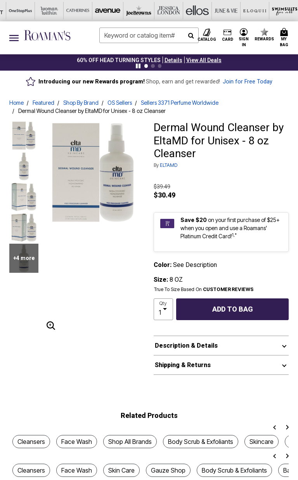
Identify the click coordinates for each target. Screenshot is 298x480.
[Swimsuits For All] (192, 10)
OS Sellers (119, 102)
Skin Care (121, 470)
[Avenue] (19, 10)
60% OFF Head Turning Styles (119, 60)
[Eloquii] (163, 10)
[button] (173, 60)
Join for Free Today (247, 81)
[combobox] (149, 35)
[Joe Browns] (48, 10)
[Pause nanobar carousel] (138, 66)
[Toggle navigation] (14, 38)
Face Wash (76, 441)
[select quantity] (163, 309)
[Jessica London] (77, 10)
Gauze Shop (168, 470)
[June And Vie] (134, 10)
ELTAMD (168, 165)
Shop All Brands (130, 441)
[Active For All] (220, 10)
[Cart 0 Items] (285, 38)
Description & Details (186, 345)
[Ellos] (106, 10)
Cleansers (31, 441)
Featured (43, 102)
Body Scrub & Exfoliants (200, 441)
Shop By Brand (81, 102)
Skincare (261, 441)
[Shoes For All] (278, 10)
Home (16, 102)
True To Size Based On (203, 289)
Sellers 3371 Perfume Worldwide (179, 102)
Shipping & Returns (183, 365)
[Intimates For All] (249, 10)
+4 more (24, 258)
